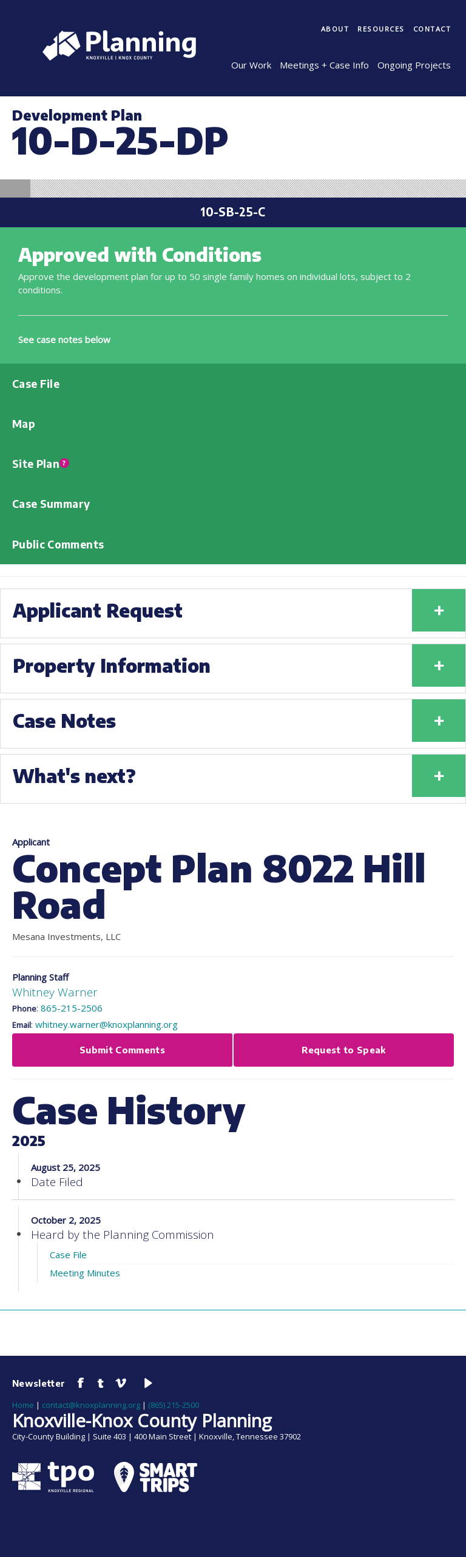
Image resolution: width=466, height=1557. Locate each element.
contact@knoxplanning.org (91, 1404)
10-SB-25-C (233, 212)
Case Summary (51, 503)
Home (23, 1404)
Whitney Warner (55, 991)
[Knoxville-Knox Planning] (113, 57)
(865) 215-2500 (173, 1404)
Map (23, 423)
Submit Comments (122, 1049)
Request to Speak (344, 1049)
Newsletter (39, 1383)
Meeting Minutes (85, 1273)
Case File (35, 383)
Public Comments (58, 544)
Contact (432, 28)
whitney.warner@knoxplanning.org (106, 1024)
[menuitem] (335, 30)
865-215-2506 (72, 1008)
